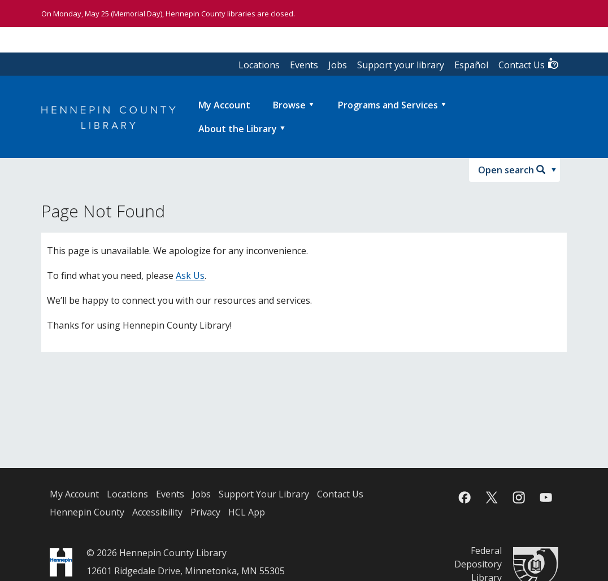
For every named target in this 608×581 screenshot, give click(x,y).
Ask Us (190, 275)
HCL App (246, 512)
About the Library (237, 129)
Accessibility (157, 512)
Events (304, 65)
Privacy (205, 512)
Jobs (337, 65)
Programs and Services (388, 105)
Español (471, 65)
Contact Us (528, 64)
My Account (74, 494)
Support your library (400, 65)
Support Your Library (264, 494)
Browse (289, 105)
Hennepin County (87, 512)
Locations (259, 65)
